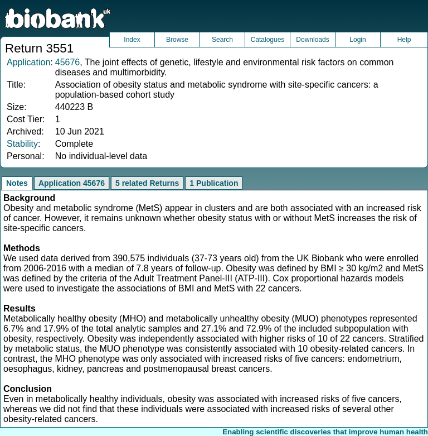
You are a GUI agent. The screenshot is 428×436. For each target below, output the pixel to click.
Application (28, 62)
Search (222, 40)
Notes (17, 183)
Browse (177, 40)
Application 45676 (71, 183)
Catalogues (268, 40)
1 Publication (213, 183)
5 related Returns (147, 183)
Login (357, 40)
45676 (67, 62)
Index (132, 40)
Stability (22, 143)
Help (404, 40)
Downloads (312, 40)
